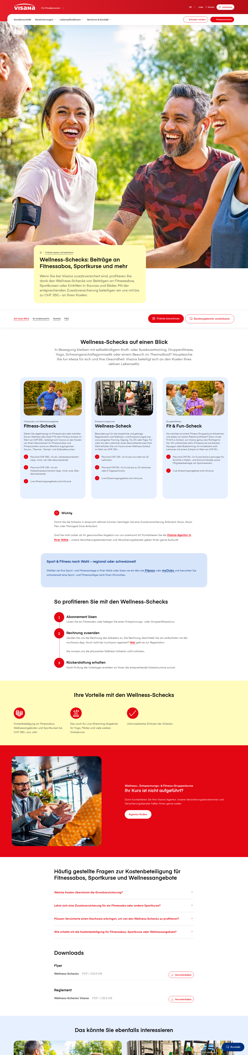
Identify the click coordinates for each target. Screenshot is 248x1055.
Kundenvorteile (22, 19)
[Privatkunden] (25, 7)
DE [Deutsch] (190, 7)
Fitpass (160, 581)
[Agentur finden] (139, 826)
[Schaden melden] (195, 20)
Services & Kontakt (99, 19)
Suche (209, 7)
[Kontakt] (232, 1047)
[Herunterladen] (180, 995)
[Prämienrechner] (222, 20)
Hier (150, 662)
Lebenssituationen (71, 19)
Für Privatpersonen (51, 8)
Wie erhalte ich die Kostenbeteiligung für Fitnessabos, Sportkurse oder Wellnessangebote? (124, 952)
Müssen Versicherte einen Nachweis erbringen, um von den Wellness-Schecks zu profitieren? (124, 939)
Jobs (200, 7)
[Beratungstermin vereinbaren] (207, 319)
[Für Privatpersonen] (41, 253)
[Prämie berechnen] (161, 319)
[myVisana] (225, 7)
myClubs (179, 581)
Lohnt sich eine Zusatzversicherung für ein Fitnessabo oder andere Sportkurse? (124, 926)
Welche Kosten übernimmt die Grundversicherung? (124, 912)
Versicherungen (45, 19)
